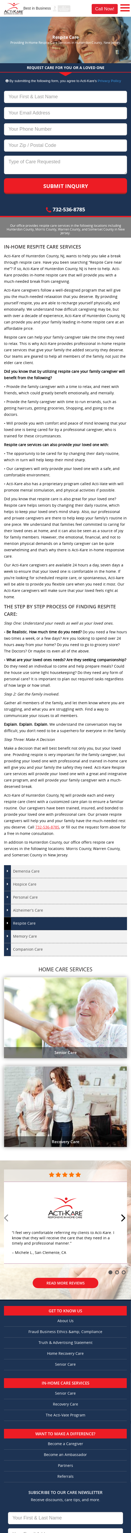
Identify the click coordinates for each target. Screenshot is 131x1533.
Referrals (65, 1476)
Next (124, 1218)
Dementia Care (26, 871)
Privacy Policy (109, 81)
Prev (7, 1218)
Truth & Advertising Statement (65, 1342)
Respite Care (24, 923)
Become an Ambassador (65, 1455)
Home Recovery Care (65, 1353)
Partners (65, 1465)
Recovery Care (65, 1404)
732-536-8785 (65, 209)
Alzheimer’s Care (28, 910)
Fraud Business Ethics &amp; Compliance (65, 1332)
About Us (65, 1321)
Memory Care (25, 936)
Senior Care (65, 1364)
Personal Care (25, 897)
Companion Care (28, 949)
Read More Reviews (66, 1283)
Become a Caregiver (65, 1444)
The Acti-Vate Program (65, 1415)
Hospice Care (24, 884)
